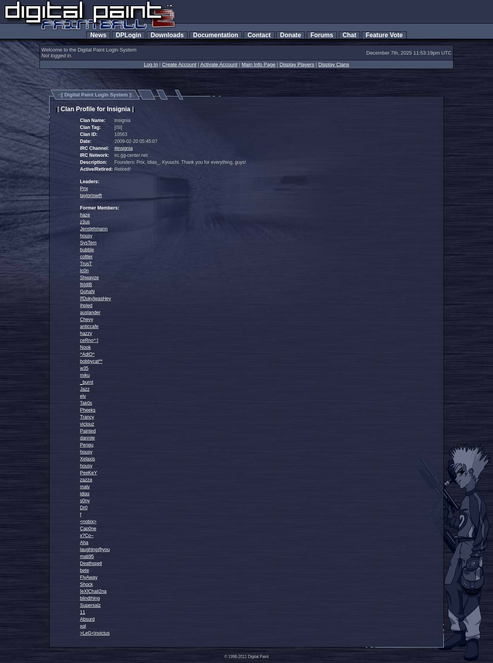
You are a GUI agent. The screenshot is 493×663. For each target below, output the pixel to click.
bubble (87, 249)
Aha (84, 542)
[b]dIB (86, 284)
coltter (86, 256)
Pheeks (88, 410)
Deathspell (91, 563)
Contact (259, 35)
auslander (90, 312)
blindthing (90, 598)
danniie (87, 438)
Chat (349, 35)
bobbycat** (91, 361)
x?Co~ (87, 535)
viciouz (87, 424)
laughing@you (95, 549)
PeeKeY (88, 473)
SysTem (88, 243)
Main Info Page (258, 64)
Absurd (87, 619)
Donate (290, 35)
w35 (84, 368)
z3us (85, 222)
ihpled (86, 305)
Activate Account (218, 64)
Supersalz (90, 605)
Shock (86, 584)
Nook (85, 347)
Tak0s (86, 403)
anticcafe (89, 326)
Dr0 (84, 507)
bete (84, 570)
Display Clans (333, 64)
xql (83, 626)
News (98, 35)
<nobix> (88, 521)
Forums (322, 35)
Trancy (87, 417)
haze (85, 215)
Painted (88, 431)
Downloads (167, 35)
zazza (86, 480)
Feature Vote (384, 35)
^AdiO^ (87, 354)
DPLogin (128, 35)
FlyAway (89, 577)
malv (85, 487)
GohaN (87, 291)
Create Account (179, 64)
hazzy (86, 333)
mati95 (87, 556)
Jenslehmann (94, 229)
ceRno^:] (89, 340)
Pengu (87, 445)
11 (82, 612)
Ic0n (84, 270)
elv (83, 396)
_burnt (86, 382)
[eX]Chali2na (93, 591)
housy (86, 236)
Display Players (297, 64)
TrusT (86, 263)
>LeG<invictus (95, 633)
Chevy (86, 319)
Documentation (216, 35)
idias (85, 493)
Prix (84, 188)
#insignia (123, 148)
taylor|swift (91, 195)
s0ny (85, 500)
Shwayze (89, 277)
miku (85, 375)
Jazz (85, 389)
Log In (151, 64)
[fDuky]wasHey (95, 298)
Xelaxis (87, 459)
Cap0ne (88, 528)
